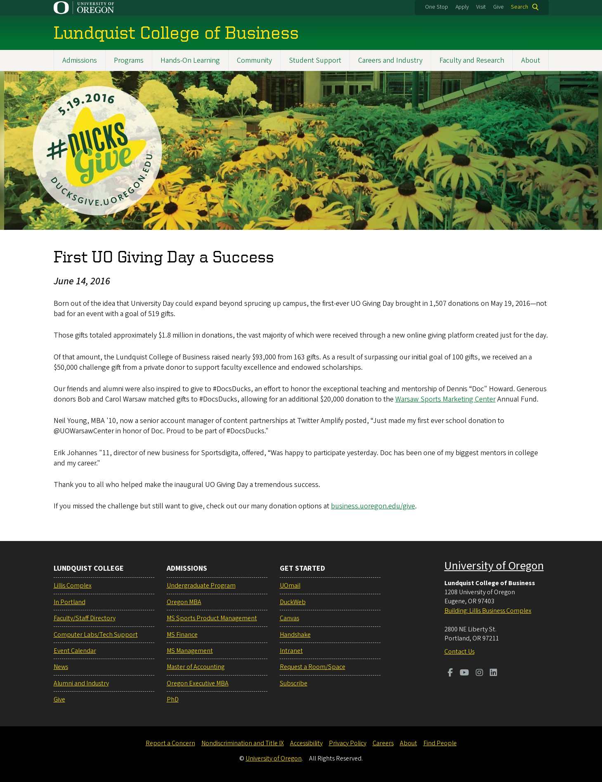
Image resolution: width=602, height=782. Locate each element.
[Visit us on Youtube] (464, 673)
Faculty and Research (471, 60)
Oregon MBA (184, 602)
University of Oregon (494, 566)
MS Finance (182, 634)
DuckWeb (293, 602)
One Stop (436, 7)
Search (519, 7)
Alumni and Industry (81, 683)
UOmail (290, 585)
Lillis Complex (73, 585)
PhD (173, 699)
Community (254, 60)
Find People (440, 743)
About (530, 60)
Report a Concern (170, 743)
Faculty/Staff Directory (85, 618)
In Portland (69, 602)
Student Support (315, 60)
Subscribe (293, 683)
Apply (462, 7)
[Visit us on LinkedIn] (493, 673)
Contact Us (459, 651)
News (61, 666)
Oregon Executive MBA (198, 683)
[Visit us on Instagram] (479, 673)
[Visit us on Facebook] (450, 673)
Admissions (79, 60)
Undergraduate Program (201, 585)
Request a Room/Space (312, 666)
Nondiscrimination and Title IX (242, 743)
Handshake (295, 634)
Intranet (291, 650)
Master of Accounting (195, 666)
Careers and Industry (390, 60)
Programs (129, 60)
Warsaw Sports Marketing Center (445, 399)
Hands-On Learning (190, 60)
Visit (481, 7)
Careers (383, 743)
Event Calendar (75, 650)
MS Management (190, 650)
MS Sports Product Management (212, 618)
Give (498, 7)
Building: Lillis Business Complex (487, 610)
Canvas (289, 618)
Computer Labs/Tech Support (96, 634)
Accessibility (306, 743)
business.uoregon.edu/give (373, 506)
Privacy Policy (347, 743)
